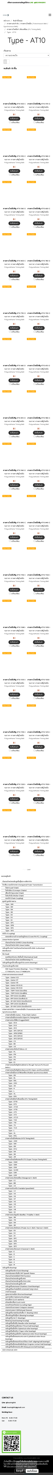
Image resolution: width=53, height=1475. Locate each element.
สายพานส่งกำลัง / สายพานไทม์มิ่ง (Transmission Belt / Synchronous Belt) (22, 1010)
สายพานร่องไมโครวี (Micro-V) (16, 1049)
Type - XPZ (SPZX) (15, 1038)
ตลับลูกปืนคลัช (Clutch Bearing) (16, 1270)
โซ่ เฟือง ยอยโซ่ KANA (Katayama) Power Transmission (22, 885)
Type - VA (12, 1212)
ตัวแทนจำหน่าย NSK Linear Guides (17, 945)
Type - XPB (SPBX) (15, 1033)
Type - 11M (12, 1217)
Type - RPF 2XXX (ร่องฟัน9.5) (16, 1004)
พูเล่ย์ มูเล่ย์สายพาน (9, 901)
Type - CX (12, 1041)
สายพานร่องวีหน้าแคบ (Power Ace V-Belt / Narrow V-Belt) (26, 1228)
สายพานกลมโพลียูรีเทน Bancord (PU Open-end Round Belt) (27, 1070)
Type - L (11, 1091)
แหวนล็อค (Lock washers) (14, 1299)
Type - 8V (9, 915)
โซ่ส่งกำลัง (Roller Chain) (14, 895)
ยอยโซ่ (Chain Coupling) (14, 898)
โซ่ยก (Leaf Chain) (12, 888)
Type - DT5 (12, 1104)
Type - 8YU (12, 1149)
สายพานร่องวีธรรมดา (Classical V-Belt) (19, 1249)
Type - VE (12, 1201)
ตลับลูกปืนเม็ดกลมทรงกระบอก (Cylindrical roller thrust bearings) (25, 1337)
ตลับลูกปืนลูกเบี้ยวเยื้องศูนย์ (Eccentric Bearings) (19, 962)
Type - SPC (9, 922)
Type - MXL (12, 1096)
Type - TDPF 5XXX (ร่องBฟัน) (16, 993)
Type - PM (12, 1054)
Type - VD (12, 1204)
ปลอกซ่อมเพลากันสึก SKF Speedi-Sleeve (20, 1273)
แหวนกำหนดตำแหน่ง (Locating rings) (18, 1305)
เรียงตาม (8, 51)
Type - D (11, 1254)
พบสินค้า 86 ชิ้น (10, 68)
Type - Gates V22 (12, 977)
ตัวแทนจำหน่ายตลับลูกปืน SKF (15, 1284)
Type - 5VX (12, 1025)
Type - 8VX (12, 1023)
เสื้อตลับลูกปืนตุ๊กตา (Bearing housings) (19, 1315)
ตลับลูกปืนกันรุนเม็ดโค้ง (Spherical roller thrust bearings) (26, 1334)
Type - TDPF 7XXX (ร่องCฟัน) (16, 990)
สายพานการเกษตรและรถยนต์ (12, 974)
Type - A (11, 1262)
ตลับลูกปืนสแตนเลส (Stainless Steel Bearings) (22, 1286)
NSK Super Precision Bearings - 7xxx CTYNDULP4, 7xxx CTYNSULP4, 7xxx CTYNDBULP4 (26, 970)
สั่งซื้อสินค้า (14, 119)
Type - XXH (12, 1083)
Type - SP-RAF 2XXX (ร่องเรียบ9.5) (18, 1006)
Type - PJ (11, 1062)
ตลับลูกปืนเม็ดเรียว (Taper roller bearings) (20, 1331)
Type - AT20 (13, 1107)
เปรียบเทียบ (15, 122)
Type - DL (12, 1078)
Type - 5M (9, 909)
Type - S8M (12, 1164)
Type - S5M (12, 1167)
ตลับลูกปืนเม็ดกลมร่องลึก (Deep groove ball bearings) (24, 1347)
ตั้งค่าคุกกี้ (19, 1471)
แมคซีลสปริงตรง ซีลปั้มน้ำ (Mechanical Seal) (21, 957)
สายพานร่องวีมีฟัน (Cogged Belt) (17, 1020)
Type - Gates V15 (11, 982)
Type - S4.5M (13, 1170)
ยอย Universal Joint (9, 1350)
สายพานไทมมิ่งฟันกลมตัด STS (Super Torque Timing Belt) (26, 1159)
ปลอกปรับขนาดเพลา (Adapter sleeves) (19, 1307)
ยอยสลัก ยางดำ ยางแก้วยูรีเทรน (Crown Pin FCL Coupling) (26, 936)
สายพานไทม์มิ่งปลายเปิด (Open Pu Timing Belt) (22, 1017)
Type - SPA (9, 928)
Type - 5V (9, 917)
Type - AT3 (12, 1115)
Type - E (11, 1251)
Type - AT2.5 (13, 1117)
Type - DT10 (12, 1101)
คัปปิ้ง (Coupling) (8, 933)
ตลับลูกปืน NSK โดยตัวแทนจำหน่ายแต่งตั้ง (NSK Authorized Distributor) (23, 949)
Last (28, 869)
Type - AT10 (12, 1109)
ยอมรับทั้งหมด (32, 1471)
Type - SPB (9, 925)
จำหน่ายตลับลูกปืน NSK (10, 966)
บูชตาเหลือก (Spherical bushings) (17, 1297)
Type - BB (12, 1183)
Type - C (11, 1257)
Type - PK (12, 1059)
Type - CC (12, 1180)
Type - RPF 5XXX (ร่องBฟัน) (15, 996)
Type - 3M (9, 912)
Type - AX (12, 1046)
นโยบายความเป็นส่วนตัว (15, 1466)
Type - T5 (12, 1125)
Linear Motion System (10, 939)
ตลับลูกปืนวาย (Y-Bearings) (15, 1318)
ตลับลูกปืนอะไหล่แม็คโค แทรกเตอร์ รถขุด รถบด (21, 1289)
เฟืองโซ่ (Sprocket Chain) (14, 893)
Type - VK (12, 1193)
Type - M (11, 1264)
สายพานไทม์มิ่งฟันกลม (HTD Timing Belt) (19, 1138)
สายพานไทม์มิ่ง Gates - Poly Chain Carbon (20, 1015)
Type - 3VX (12, 1028)
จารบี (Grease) (10, 1291)
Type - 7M (12, 1220)
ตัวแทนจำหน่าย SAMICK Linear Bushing (19, 942)
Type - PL (12, 1051)
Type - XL (12, 1093)
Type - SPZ (9, 930)
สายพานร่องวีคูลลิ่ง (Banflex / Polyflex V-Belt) (22, 1214)
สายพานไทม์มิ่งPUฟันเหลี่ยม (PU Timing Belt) (21, 1099)
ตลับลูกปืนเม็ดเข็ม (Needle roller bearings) (20, 1323)
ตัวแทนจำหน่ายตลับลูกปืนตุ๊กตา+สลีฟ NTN (17, 881)
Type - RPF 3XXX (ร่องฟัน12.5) (16, 998)
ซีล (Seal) (5, 954)
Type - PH (12, 1057)
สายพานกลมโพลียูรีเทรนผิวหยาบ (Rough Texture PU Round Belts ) (26, 1066)
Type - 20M (12, 1141)
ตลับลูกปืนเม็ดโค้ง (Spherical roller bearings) (21, 1328)
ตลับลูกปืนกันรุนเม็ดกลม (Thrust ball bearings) (22, 1326)
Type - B (11, 1259)
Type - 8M (9, 907)
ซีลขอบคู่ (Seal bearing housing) (17, 1320)
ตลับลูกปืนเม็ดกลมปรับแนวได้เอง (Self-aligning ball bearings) (27, 1341)
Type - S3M (12, 1172)
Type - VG (12, 1196)
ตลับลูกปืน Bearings (9, 1267)
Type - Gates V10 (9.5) (13, 988)
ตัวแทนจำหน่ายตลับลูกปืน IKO (15, 1278)
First (24, 869)
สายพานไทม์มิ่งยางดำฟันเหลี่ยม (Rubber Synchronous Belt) (26, 1072)
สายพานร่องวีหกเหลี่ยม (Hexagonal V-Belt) (21, 1178)
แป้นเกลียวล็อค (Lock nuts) (15, 1302)
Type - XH (12, 1086)
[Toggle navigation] (50, 15)
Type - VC (12, 1207)
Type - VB (12, 1209)
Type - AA (12, 1186)
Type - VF (12, 1199)
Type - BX (12, 1044)
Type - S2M (12, 1175)
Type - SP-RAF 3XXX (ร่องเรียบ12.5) (18, 1001)
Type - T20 (12, 1120)
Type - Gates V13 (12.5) (13, 985)
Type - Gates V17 (11, 980)
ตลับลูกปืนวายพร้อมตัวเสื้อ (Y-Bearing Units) (21, 1313)
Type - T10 (12, 1122)
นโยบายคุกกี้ (31, 1466)
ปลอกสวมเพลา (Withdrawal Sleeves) (18, 1310)
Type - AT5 (12, 1112)
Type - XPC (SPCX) (15, 1030)
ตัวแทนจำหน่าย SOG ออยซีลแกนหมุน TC (19, 959)
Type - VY (12, 1191)
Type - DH (12, 1075)
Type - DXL (12, 1080)
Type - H (11, 1088)
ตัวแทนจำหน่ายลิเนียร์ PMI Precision (18, 1276)
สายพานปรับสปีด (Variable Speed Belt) (19, 1188)
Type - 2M (12, 1157)
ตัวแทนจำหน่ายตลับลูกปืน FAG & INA (18, 1281)
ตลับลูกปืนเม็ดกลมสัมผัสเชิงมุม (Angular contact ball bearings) (28, 1344)
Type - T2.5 (12, 1128)
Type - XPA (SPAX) (15, 1036)
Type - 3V (9, 920)
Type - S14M (12, 1162)
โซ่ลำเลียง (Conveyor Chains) (15, 890)
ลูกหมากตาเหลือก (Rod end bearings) (18, 1294)
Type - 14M (9, 904)
